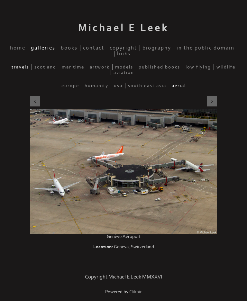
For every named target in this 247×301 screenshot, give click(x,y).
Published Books (159, 67)
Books (69, 48)
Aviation (124, 72)
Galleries (43, 48)
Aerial (179, 85)
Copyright (123, 48)
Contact (93, 48)
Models (124, 67)
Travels (20, 67)
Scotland (45, 67)
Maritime (73, 67)
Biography (156, 48)
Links (124, 54)
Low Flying (198, 67)
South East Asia (147, 85)
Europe (70, 85)
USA (118, 85)
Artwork (100, 67)
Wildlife (225, 67)
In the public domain (205, 48)
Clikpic (135, 292)
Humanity (96, 85)
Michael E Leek (123, 28)
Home (17, 48)
